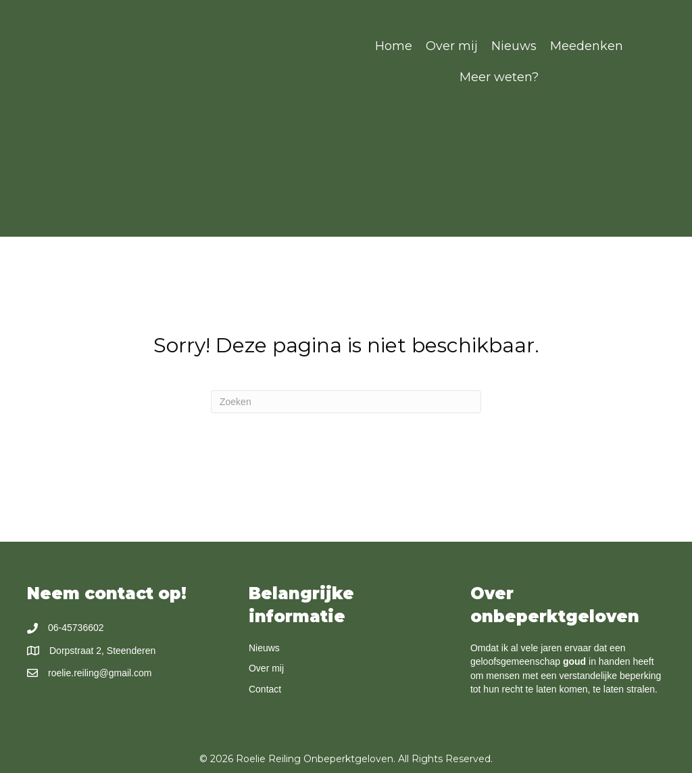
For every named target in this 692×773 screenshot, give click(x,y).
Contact (265, 689)
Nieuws (264, 647)
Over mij (266, 668)
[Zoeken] (346, 401)
